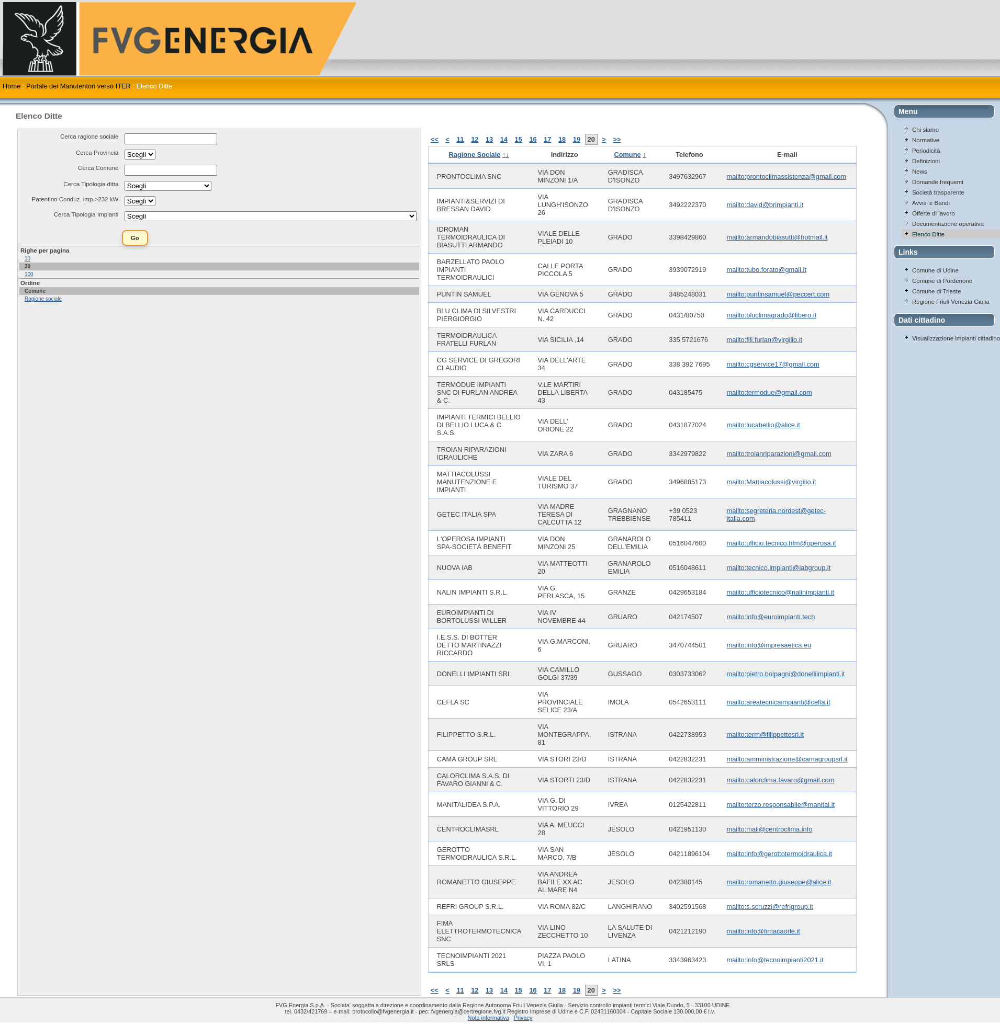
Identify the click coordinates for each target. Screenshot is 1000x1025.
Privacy (523, 1018)
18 (562, 139)
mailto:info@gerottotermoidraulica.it (779, 854)
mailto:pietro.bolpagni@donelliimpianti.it (786, 674)
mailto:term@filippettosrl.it (765, 734)
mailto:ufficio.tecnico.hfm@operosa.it (781, 543)
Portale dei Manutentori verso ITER (78, 86)
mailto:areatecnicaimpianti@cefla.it (778, 702)
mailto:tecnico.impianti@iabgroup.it (779, 568)
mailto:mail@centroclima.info (770, 829)
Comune (627, 154)
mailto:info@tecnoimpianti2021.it (775, 960)
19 (576, 139)
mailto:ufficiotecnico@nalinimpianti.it (781, 592)
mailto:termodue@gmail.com (769, 392)
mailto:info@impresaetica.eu (769, 645)
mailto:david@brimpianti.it (765, 205)
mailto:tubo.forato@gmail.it (766, 270)
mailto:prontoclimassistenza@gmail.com (786, 176)
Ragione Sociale (475, 154)
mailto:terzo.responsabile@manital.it (781, 804)
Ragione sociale (43, 299)
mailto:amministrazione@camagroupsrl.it (787, 759)
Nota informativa (488, 1018)
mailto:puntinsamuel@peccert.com (778, 294)
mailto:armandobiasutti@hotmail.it (777, 237)
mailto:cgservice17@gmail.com (773, 364)
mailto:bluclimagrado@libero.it (772, 315)
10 (27, 258)
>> (617, 139)
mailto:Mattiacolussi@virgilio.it (771, 482)
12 (474, 139)
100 (29, 274)
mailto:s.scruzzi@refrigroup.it (770, 906)
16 (532, 139)
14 (504, 139)
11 (460, 139)
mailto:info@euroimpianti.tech (771, 617)
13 (489, 139)
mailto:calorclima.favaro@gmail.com (781, 780)
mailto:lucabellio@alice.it (763, 425)
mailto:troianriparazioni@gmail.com (779, 454)
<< (435, 139)
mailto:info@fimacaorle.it (763, 931)
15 (518, 139)
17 (547, 139)
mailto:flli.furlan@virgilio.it (765, 340)
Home (11, 86)
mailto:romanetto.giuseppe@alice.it (779, 882)
